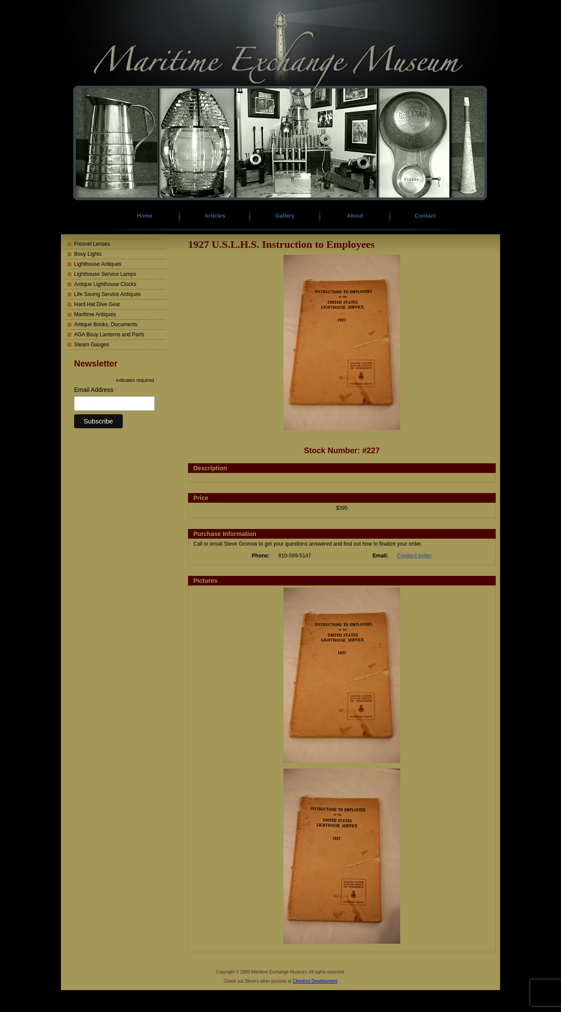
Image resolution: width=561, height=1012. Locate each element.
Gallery (285, 215)
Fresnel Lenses (92, 244)
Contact (425, 215)
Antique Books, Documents (106, 324)
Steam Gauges (91, 345)
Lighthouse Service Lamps (105, 274)
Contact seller (414, 556)
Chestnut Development (315, 981)
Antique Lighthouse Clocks (105, 284)
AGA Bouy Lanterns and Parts (109, 334)
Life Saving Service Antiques (107, 294)
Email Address (95, 390)
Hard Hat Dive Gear (97, 304)
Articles (214, 215)
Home (145, 215)
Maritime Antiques (95, 314)
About (355, 215)
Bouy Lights (88, 254)
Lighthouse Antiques (97, 264)
